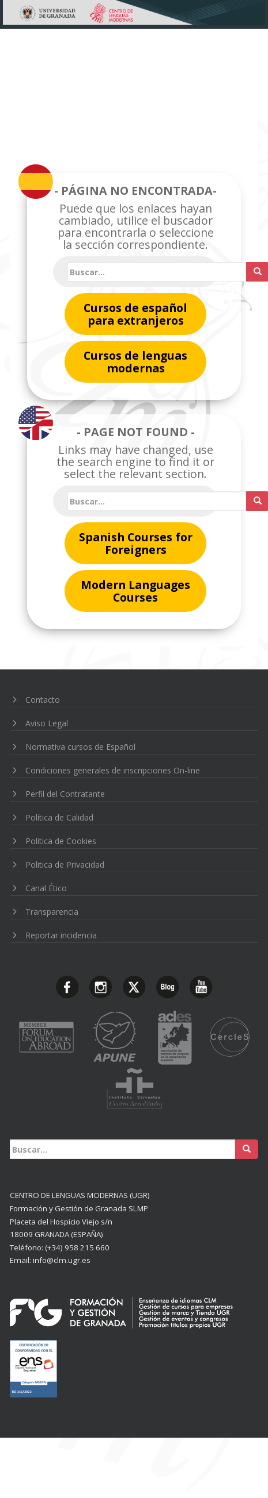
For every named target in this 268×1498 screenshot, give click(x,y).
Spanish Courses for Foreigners (135, 543)
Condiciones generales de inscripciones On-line (112, 770)
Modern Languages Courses (135, 591)
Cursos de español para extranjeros (135, 314)
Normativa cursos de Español (80, 746)
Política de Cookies (60, 840)
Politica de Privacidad (64, 864)
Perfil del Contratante (65, 793)
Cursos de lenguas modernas (135, 362)
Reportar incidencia (61, 935)
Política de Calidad (59, 817)
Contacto (42, 699)
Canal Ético (46, 888)
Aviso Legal (46, 723)
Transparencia (51, 911)
